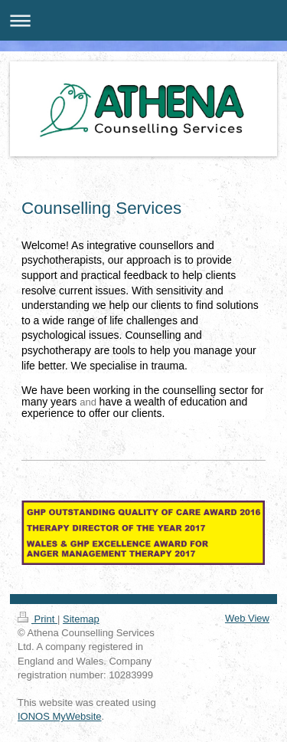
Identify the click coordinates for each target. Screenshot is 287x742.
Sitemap (81, 619)
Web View (247, 618)
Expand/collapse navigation (143, 20)
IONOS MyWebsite (60, 716)
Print (37, 619)
